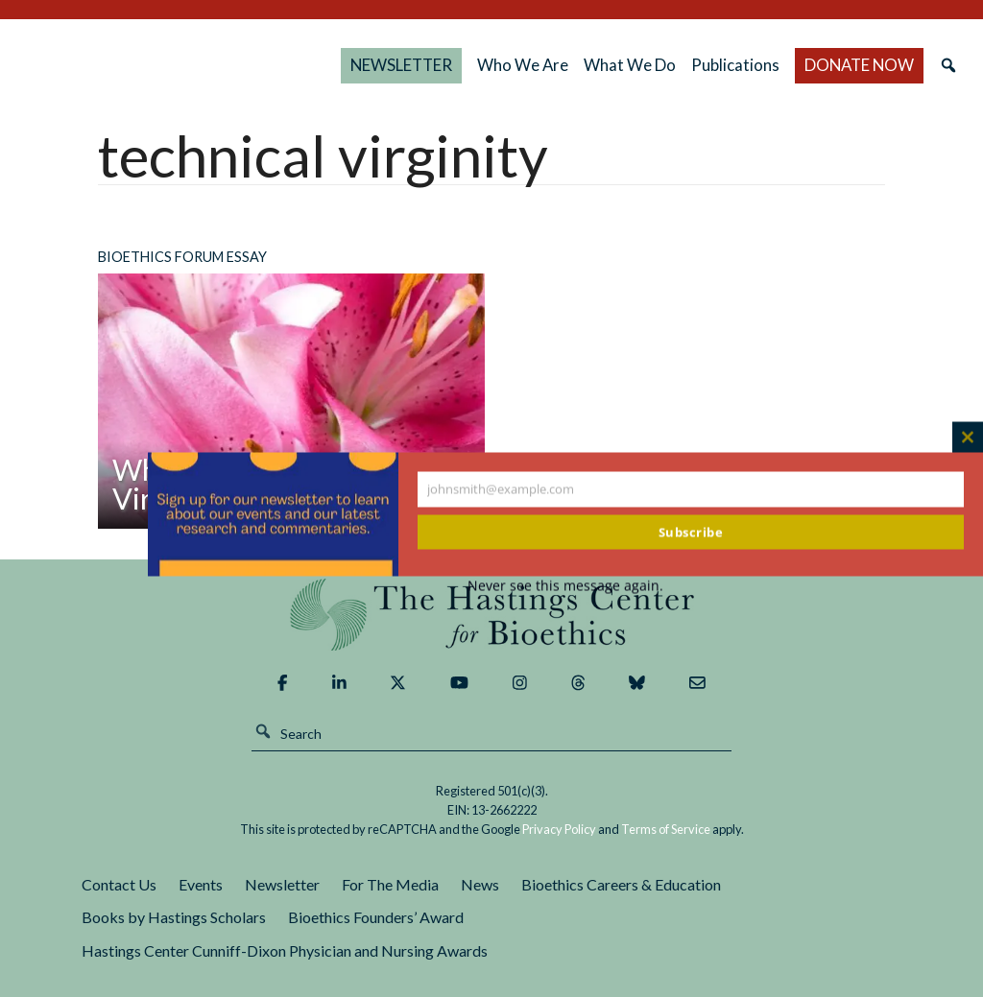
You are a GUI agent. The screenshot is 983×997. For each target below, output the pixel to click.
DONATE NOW (873, 64)
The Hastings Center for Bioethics (217, 65)
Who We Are (595, 64)
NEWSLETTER (488, 65)
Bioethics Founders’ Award (376, 917)
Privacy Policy (559, 829)
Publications (772, 65)
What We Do (669, 64)
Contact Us (119, 884)
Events (201, 884)
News (480, 884)
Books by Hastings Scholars (174, 917)
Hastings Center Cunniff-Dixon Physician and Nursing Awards (285, 950)
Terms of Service (665, 829)
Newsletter (282, 884)
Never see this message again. (565, 585)
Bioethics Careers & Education (621, 884)
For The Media (390, 884)
